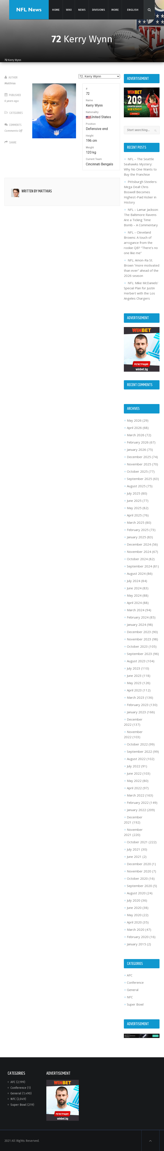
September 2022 (139, 751)
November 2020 (139, 871)
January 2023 (136, 711)
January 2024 (136, 624)
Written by (37, 191)
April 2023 (134, 690)
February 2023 (137, 704)
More (115, 9)
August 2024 (136, 573)
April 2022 (134, 787)
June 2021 (134, 856)
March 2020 (135, 929)
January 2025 (136, 536)
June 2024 (134, 587)
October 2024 (137, 558)
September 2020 (139, 885)
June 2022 (134, 773)
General (132, 989)
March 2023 (135, 697)
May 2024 (134, 595)
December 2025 (139, 456)
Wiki (69, 9)
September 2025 (139, 478)
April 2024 (134, 602)
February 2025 (137, 529)
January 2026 (136, 449)
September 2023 (139, 653)
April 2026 (134, 427)
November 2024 (139, 551)
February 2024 (137, 617)
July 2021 (133, 849)
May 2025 (134, 507)
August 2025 (136, 485)
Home (55, 9)
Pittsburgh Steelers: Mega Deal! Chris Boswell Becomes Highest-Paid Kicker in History (140, 192)
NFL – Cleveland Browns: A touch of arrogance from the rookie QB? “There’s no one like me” (141, 242)
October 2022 (137, 744)
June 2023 (134, 675)
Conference (135, 982)
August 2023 (136, 660)
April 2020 (134, 922)
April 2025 (134, 515)
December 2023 (139, 631)
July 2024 (133, 580)
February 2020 (137, 936)
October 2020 (137, 878)
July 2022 (133, 765)
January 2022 (136, 809)
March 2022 (135, 795)
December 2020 (139, 863)
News (81, 9)
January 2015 (136, 943)
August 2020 (136, 892)
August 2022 (136, 758)
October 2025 (137, 471)
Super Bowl (135, 1004)
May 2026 (134, 420)
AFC (129, 975)
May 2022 (134, 780)
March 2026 (135, 434)
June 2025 (134, 500)
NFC (130, 996)
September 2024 (139, 566)
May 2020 (134, 914)
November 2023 (139, 639)
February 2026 (137, 442)
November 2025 (139, 464)
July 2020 (133, 900)
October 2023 (137, 646)
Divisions (98, 9)
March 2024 (135, 609)
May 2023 (134, 682)
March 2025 (135, 522)
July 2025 (133, 493)
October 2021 (137, 841)
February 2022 (137, 802)
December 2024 (139, 544)
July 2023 (133, 668)
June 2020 (134, 907)
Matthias (10, 83)
